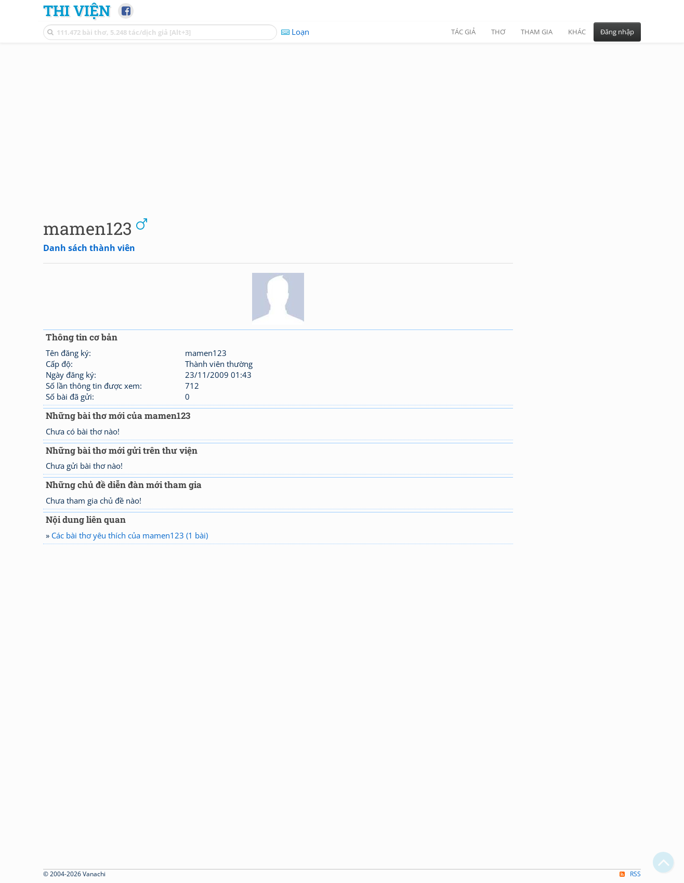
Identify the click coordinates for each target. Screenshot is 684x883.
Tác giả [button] (463, 31)
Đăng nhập (617, 31)
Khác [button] (577, 31)
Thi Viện (76, 10)
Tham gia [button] (537, 31)
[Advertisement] (342, 122)
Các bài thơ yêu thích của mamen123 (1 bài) (129, 535)
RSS (630, 873)
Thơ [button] (498, 31)
